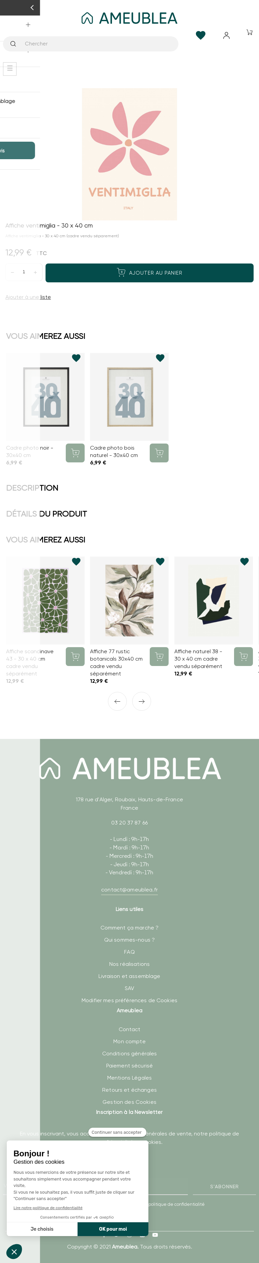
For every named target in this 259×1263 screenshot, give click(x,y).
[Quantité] (24, 272)
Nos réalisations (129, 964)
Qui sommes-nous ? (129, 940)
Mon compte (129, 1041)
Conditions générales (129, 1053)
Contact (130, 1029)
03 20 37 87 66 (129, 822)
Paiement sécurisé (129, 1065)
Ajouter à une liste (28, 297)
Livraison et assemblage (129, 976)
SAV (129, 988)
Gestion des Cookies (129, 1102)
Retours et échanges (129, 1090)
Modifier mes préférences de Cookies (129, 1000)
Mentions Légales (129, 1078)
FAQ (129, 952)
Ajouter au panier (149, 272)
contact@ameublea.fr (129, 889)
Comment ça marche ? (129, 927)
